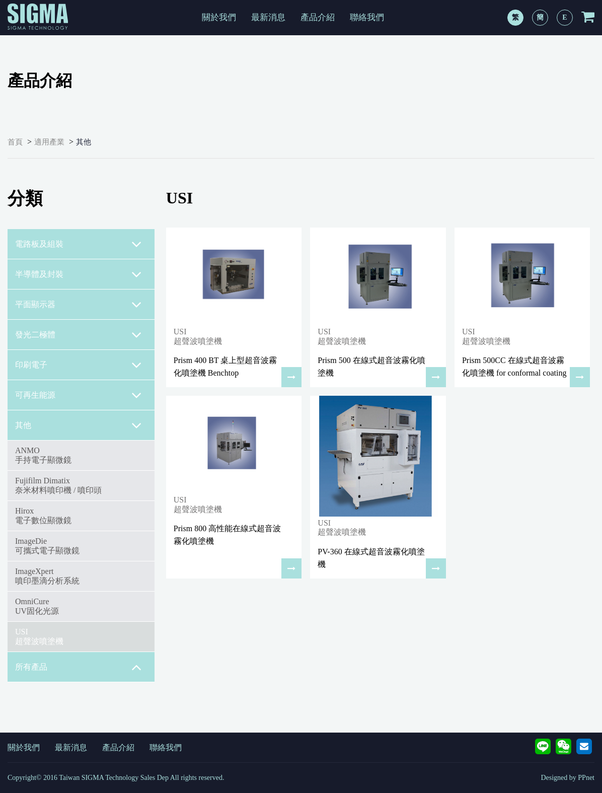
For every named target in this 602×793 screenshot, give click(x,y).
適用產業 (49, 142)
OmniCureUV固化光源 (37, 606)
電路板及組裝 (78, 244)
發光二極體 (78, 335)
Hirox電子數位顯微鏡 (43, 515)
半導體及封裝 (78, 274)
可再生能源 (78, 395)
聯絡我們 (367, 17)
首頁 (15, 142)
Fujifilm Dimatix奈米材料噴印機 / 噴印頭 (58, 485)
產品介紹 (317, 17)
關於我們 (219, 17)
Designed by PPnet (567, 777)
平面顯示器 (78, 305)
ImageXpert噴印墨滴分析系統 (47, 576)
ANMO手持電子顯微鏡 (43, 455)
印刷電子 (78, 365)
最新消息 (268, 17)
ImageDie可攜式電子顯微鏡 (47, 545)
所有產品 (78, 667)
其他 (83, 142)
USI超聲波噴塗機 (39, 636)
